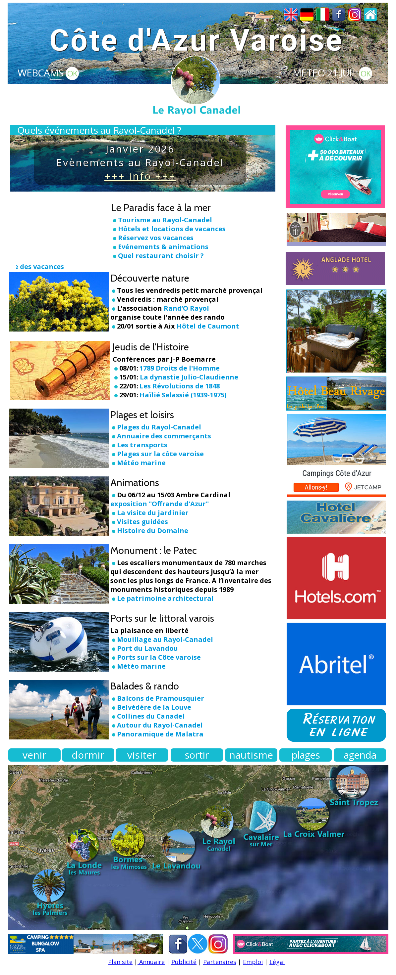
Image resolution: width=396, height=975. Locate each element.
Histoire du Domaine (152, 530)
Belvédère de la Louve (154, 707)
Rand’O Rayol (186, 308)
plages (305, 755)
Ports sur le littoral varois (162, 618)
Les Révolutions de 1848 (180, 385)
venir (34, 755)
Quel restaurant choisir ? (161, 255)
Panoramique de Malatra (160, 734)
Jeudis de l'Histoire (151, 347)
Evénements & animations (163, 246)
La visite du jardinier (153, 512)
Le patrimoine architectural (165, 598)
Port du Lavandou (147, 648)
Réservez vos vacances (156, 237)
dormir (88, 755)
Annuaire (151, 962)
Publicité (184, 962)
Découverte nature (149, 278)
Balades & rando (144, 686)
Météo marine (138, 462)
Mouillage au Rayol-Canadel (165, 639)
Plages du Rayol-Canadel (159, 426)
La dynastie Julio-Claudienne (189, 377)
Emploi (253, 962)
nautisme (251, 755)
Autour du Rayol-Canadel (160, 725)
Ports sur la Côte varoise (159, 657)
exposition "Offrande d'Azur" (159, 503)
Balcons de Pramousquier (160, 698)
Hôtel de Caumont (208, 326)
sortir (197, 755)
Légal (277, 962)
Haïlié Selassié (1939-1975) (183, 394)
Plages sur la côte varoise (157, 453)
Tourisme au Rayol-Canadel (165, 219)
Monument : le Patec (153, 550)
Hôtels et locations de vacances (172, 228)
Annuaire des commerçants (164, 435)
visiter (141, 755)
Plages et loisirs (142, 415)
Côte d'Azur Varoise (196, 40)
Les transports (138, 444)
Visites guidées (142, 521)
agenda (360, 755)
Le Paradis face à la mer (161, 207)
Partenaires (219, 962)
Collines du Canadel (151, 716)
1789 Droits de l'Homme (180, 368)
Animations (134, 482)
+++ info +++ (140, 176)
